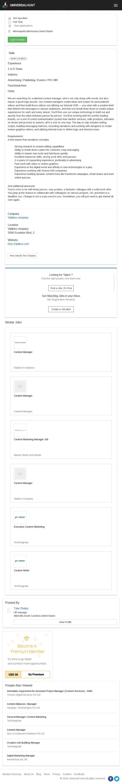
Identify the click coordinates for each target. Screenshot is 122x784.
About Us (29, 774)
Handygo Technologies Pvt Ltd (23, 707)
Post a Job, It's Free (61, 288)
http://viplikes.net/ (18, 243)
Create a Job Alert (61, 309)
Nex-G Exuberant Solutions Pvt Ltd (25, 733)
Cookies (67, 774)
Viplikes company (18, 217)
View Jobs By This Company (23, 256)
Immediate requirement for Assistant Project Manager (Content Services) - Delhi (49, 691)
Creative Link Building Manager (23, 742)
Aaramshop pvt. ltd (17, 759)
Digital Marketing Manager (21, 755)
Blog (38, 774)
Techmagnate (14, 720)
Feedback (79, 774)
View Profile (65, 622)
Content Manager (16, 729)
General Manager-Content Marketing (26, 717)
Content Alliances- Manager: (22, 704)
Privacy (56, 774)
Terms (46, 774)
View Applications (20, 25)
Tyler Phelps (21, 608)
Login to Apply (17, 39)
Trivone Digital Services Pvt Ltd (23, 694)
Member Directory (12, 774)
